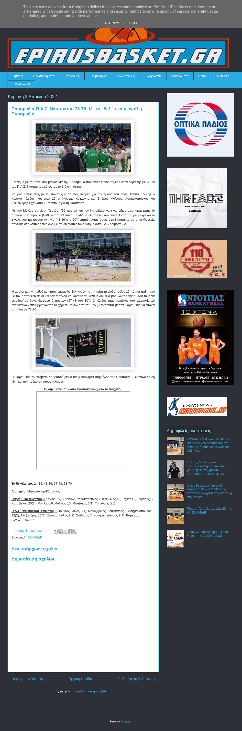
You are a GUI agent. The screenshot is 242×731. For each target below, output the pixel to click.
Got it (134, 23)
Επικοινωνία (21, 84)
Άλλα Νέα (222, 76)
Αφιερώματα (179, 76)
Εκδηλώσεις (152, 76)
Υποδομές (72, 76)
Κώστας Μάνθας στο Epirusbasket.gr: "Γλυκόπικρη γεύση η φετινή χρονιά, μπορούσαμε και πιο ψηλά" (207, 468)
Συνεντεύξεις (126, 76)
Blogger (126, 721)
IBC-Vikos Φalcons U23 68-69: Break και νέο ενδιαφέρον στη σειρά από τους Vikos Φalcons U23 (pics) (208, 445)
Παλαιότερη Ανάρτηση (136, 679)
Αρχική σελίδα (80, 679)
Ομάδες (18, 76)
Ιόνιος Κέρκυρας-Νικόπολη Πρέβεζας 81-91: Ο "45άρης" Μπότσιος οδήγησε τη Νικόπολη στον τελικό (209, 491)
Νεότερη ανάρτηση (27, 679)
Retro (202, 76)
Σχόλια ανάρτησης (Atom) (92, 691)
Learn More (114, 23)
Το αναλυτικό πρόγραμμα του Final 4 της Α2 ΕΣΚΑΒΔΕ (207, 533)
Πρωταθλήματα (44, 76)
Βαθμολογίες (98, 76)
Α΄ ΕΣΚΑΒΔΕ (32, 537)
